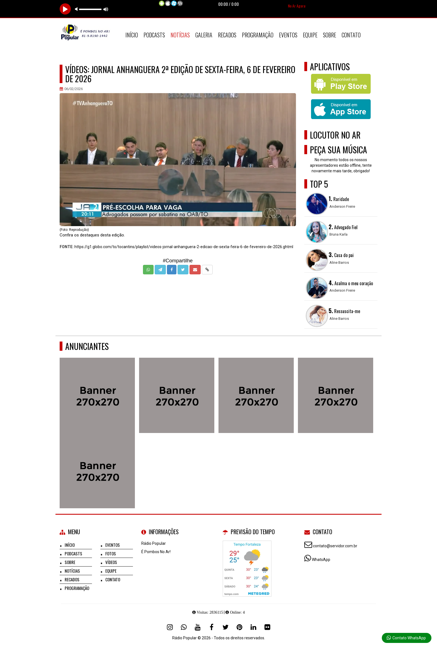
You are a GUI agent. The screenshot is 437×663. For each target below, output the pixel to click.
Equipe (310, 35)
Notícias (180, 35)
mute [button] (77, 9)
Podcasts (154, 35)
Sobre (329, 35)
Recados (227, 35)
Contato (351, 35)
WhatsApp (321, 559)
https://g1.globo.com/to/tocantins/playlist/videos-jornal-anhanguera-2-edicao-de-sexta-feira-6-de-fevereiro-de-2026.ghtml (183, 247)
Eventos (288, 35)
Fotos (110, 553)
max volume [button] (105, 9)
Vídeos (111, 562)
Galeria (203, 35)
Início (131, 35)
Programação (257, 35)
